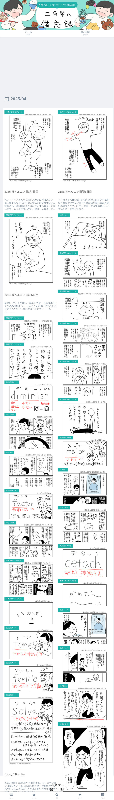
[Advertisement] (57, 64)
